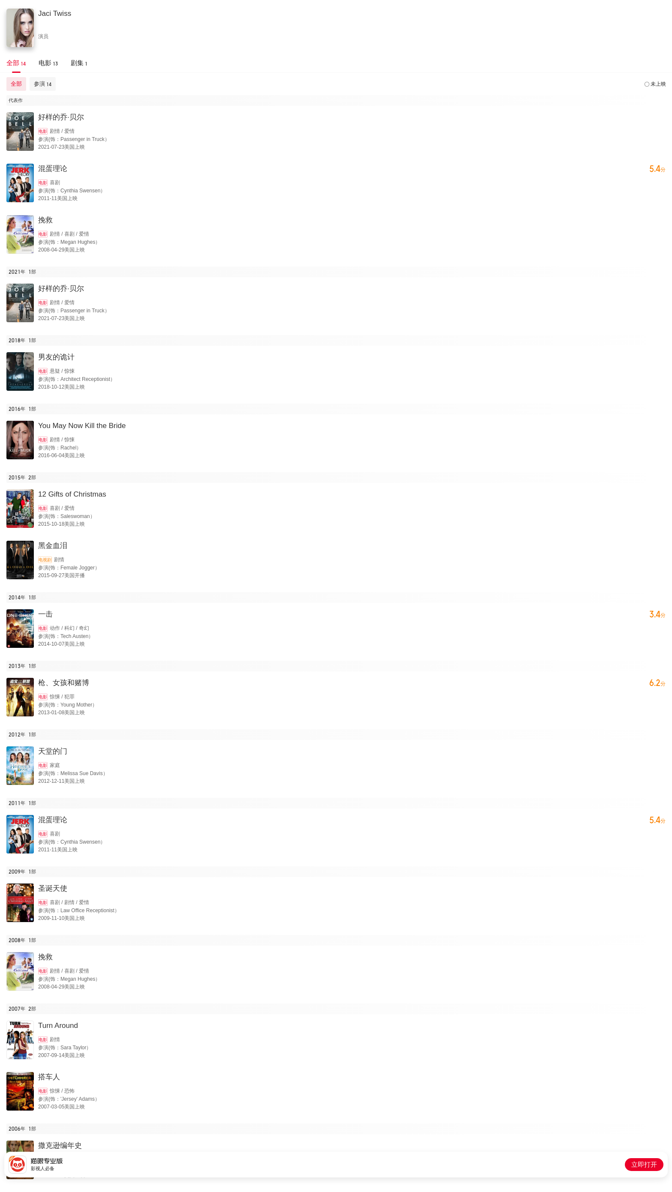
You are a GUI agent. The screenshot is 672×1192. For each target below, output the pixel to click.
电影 (43, 131)
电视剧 (45, 559)
